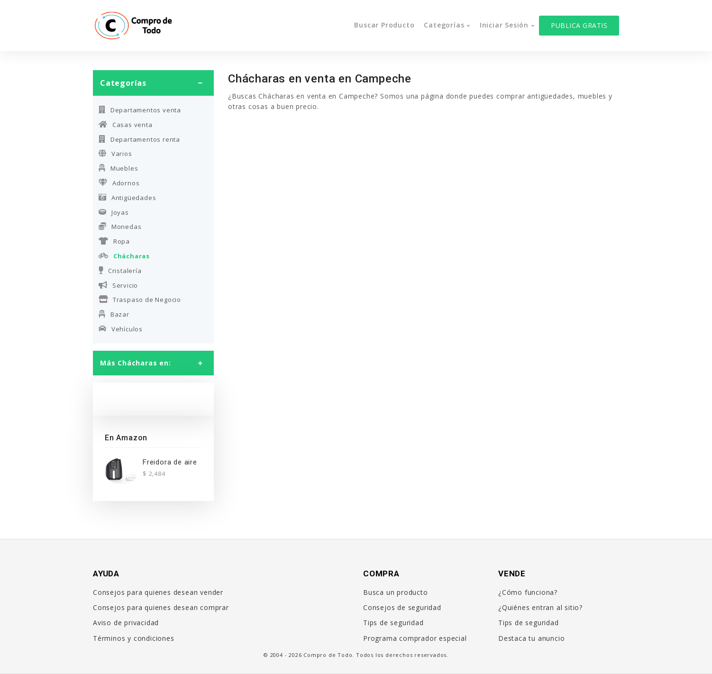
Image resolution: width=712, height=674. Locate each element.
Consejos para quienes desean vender (158, 592)
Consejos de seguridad (402, 607)
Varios (115, 153)
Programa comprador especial (415, 638)
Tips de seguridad (393, 622)
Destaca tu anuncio (531, 638)
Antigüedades (127, 197)
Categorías (444, 24)
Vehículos (121, 329)
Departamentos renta (139, 139)
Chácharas (124, 256)
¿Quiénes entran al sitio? (540, 607)
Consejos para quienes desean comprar (161, 607)
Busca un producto (395, 592)
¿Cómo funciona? (527, 592)
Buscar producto (384, 24)
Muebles (118, 168)
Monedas (120, 226)
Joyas (114, 212)
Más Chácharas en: (135, 362)
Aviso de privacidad (126, 622)
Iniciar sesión (504, 24)
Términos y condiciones (133, 638)
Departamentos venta (140, 110)
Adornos (119, 183)
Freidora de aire (170, 462)
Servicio (118, 285)
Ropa (114, 241)
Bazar (114, 314)
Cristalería (120, 270)
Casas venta (126, 124)
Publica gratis (579, 25)
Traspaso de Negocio (140, 299)
